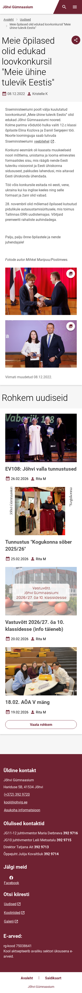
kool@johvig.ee (15, 802)
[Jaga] (76, 40)
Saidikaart (53, 978)
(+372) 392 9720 (17, 794)
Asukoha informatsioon (22, 810)
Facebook (11, 880)
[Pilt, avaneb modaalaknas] (41, 344)
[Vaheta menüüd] (74, 7)
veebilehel (44, 141)
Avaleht (8, 19)
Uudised (25, 19)
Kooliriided (12, 913)
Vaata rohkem (41, 725)
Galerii (9, 921)
